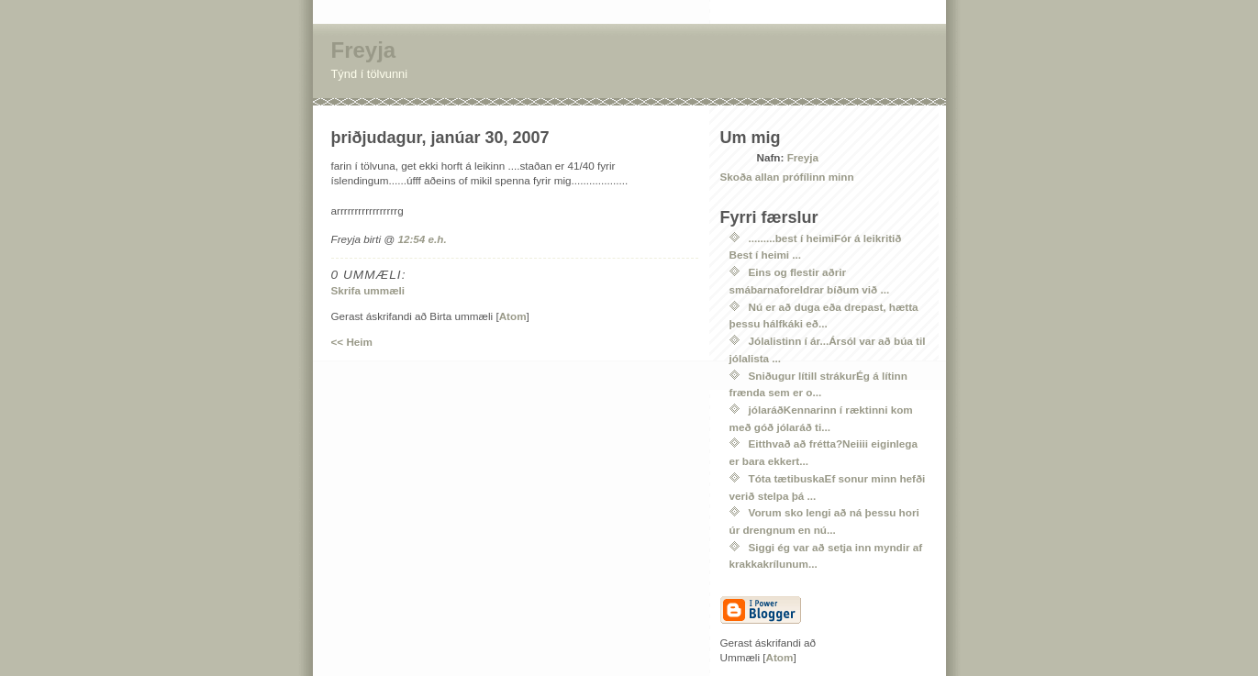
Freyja (363, 50)
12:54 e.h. (421, 239)
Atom (513, 316)
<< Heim (352, 342)
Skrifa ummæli (368, 290)
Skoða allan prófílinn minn (787, 177)
